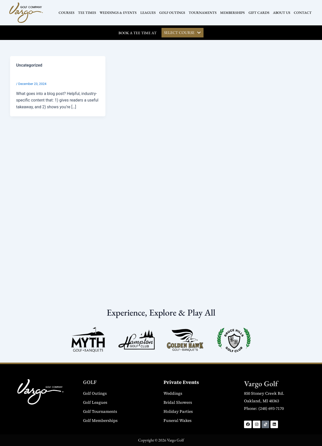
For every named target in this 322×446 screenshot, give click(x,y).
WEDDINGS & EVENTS (118, 12)
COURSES (67, 12)
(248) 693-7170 (271, 408)
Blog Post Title (32, 75)
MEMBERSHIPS (232, 12)
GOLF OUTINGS (172, 12)
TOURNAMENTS (203, 12)
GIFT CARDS (258, 12)
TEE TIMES (87, 12)
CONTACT (302, 12)
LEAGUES (148, 12)
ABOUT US (281, 12)
